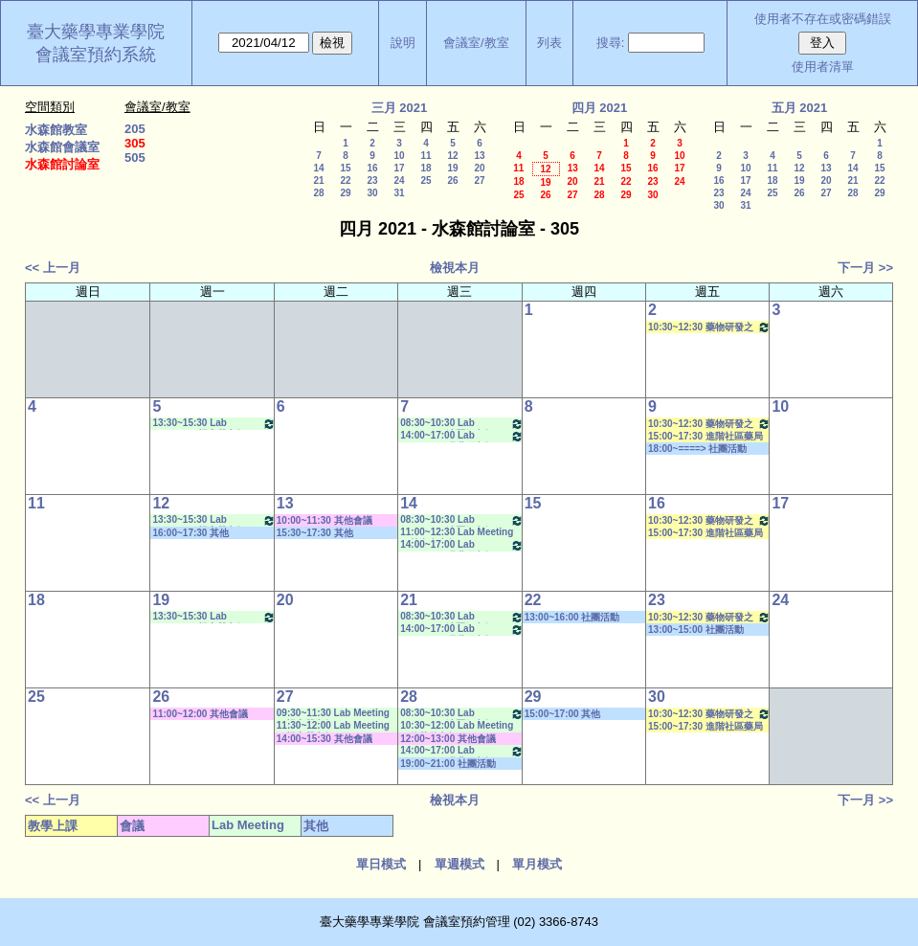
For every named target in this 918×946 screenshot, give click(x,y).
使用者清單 (823, 66)
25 (425, 180)
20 (479, 168)
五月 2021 (800, 108)
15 (345, 168)
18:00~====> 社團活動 (697, 448)
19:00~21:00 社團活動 (448, 763)
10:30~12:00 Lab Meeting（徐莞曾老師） (456, 726)
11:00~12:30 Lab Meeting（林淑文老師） (456, 533)
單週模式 (459, 864)
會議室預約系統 (95, 54)
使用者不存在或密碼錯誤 (822, 18)
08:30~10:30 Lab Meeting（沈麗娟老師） (461, 423)
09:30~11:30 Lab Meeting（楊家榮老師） (333, 714)
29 (345, 193)
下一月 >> (865, 267)
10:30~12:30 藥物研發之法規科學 (709, 327)
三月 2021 (399, 108)
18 (425, 168)
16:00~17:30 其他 (190, 533)
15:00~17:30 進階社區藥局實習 (705, 436)
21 (318, 180)
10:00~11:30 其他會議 (324, 520)
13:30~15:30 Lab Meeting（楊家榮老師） (213, 423)
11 (425, 155)
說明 (403, 42)
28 (318, 193)
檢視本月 (455, 267)
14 (318, 168)
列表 (549, 42)
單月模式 (537, 864)
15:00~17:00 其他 (563, 714)
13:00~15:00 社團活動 (696, 629)
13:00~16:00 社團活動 (572, 617)
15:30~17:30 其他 (315, 533)
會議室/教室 (476, 42)
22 (345, 180)
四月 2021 (599, 108)
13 (479, 155)
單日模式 (381, 864)
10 (398, 155)
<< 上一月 (52, 267)
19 (452, 168)
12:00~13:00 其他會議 (448, 738)
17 (398, 168)
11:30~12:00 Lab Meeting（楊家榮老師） (333, 726)
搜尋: (610, 42)
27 (479, 180)
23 (372, 180)
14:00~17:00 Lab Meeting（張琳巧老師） (461, 436)
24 (398, 180)
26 (452, 180)
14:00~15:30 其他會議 (324, 738)
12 (452, 155)
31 (398, 193)
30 (372, 193)
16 (372, 168)
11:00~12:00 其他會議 (200, 714)
